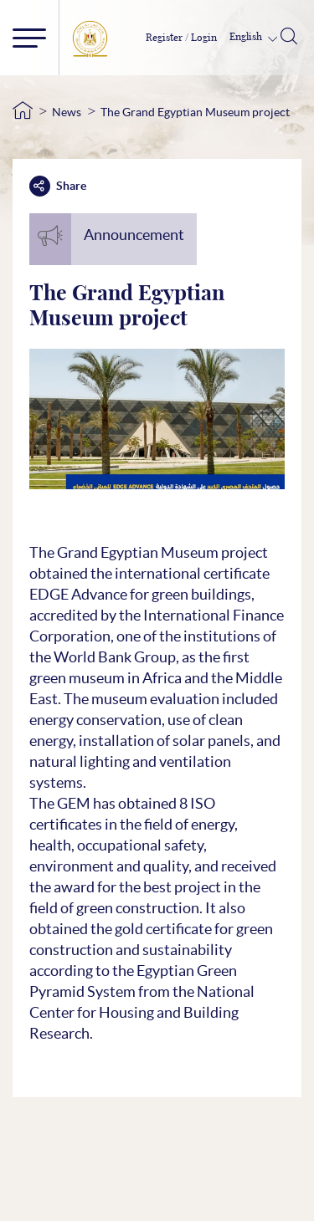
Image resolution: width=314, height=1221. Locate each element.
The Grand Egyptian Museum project (195, 112)
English (247, 37)
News (66, 112)
